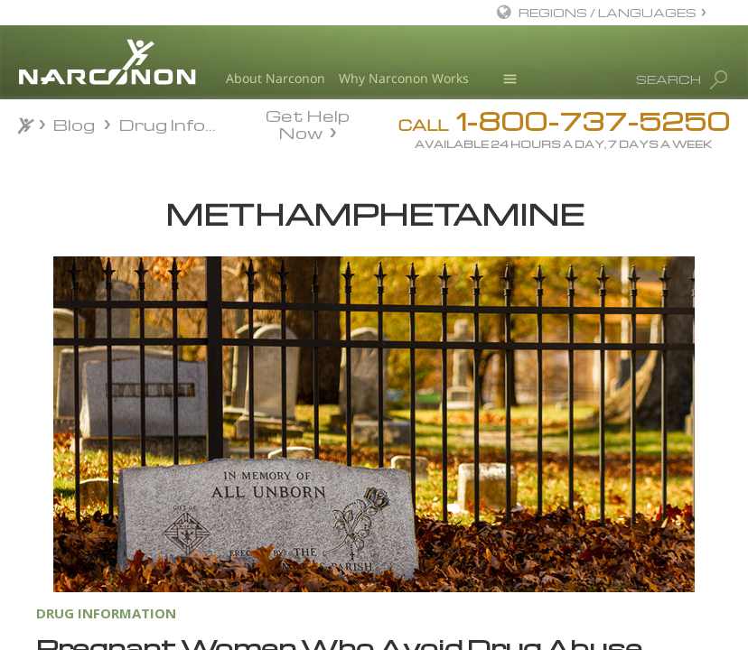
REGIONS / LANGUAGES (608, 12)
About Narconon (275, 78)
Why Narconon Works (404, 78)
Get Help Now (308, 123)
